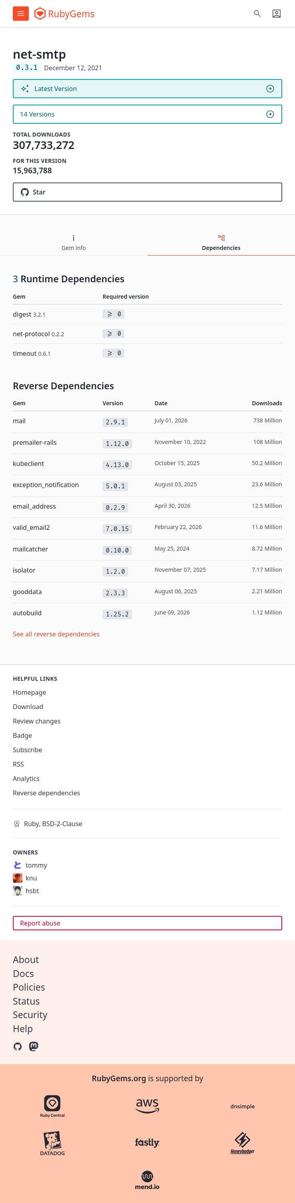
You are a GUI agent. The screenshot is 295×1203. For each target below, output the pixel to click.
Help (23, 1028)
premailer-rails (34, 442)
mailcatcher (30, 549)
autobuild (27, 612)
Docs (23, 973)
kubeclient (28, 463)
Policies (29, 987)
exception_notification (46, 484)
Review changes (36, 721)
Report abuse (40, 923)
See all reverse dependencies (56, 634)
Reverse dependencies (46, 793)
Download (28, 706)
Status (26, 1001)
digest (29, 314)
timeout (32, 353)
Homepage (29, 692)
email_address (34, 506)
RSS (18, 764)
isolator (24, 570)
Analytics (26, 778)
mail (19, 420)
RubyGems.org (119, 1078)
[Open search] (257, 13)
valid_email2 (31, 527)
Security (30, 1014)
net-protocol (38, 333)
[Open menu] (21, 13)
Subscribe (27, 749)
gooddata (27, 591)
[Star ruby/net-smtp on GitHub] (147, 192)
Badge (22, 735)
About (26, 959)
